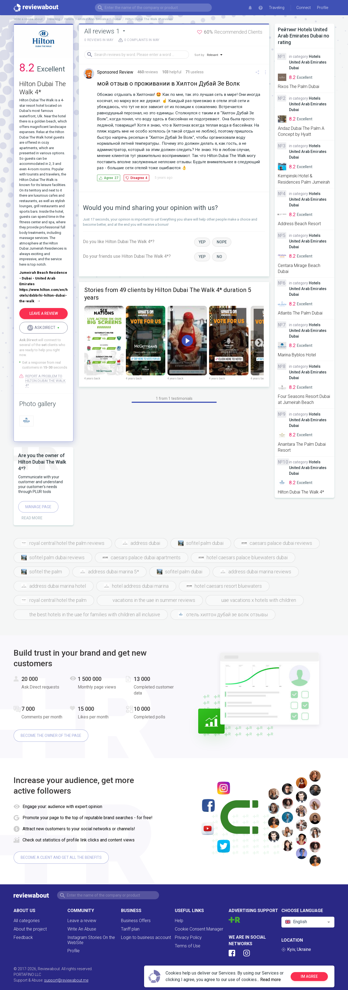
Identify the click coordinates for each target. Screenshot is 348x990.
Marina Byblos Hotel (297, 354)
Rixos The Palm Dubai (298, 86)
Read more (270, 979)
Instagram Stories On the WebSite (91, 940)
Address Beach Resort (299, 223)
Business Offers (136, 920)
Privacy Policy (188, 937)
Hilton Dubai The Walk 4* (301, 492)
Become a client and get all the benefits (61, 857)
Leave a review (81, 920)
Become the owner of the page (51, 735)
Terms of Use (187, 945)
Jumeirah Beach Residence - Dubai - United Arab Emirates (43, 278)
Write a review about (28, 19)
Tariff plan (130, 929)
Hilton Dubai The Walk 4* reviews (149, 19)
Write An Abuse (81, 929)
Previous (89, 343)
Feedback (23, 937)
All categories (27, 920)
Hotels (69, 19)
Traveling (276, 7)
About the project (30, 929)
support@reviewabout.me (66, 980)
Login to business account (146, 937)
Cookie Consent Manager (199, 929)
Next (259, 343)
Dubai (117, 19)
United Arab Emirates (93, 19)
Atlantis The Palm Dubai (300, 313)
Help (179, 920)
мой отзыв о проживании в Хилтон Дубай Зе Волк (168, 83)
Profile (73, 950)
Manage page (38, 507)
